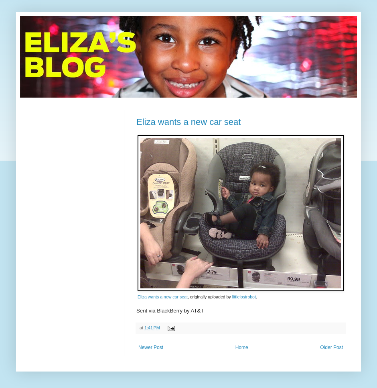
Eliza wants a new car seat (188, 122)
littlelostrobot (244, 296)
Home (241, 347)
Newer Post (150, 347)
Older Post (331, 347)
